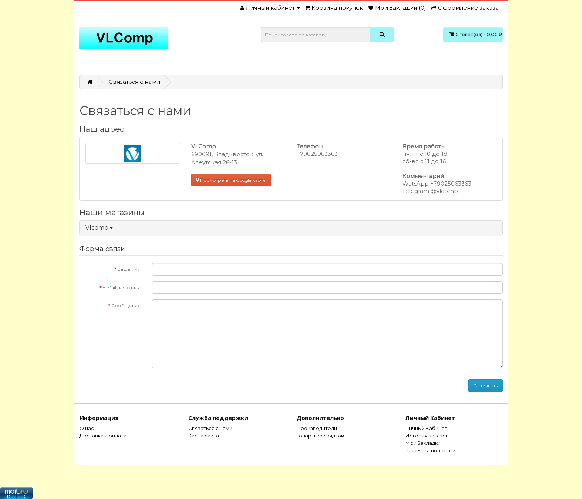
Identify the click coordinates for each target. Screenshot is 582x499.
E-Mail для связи (121, 287)
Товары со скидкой (320, 436)
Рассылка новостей (430, 450)
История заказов (427, 436)
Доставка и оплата (103, 436)
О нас (86, 428)
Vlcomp (99, 227)
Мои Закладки (423, 443)
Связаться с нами (134, 81)
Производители (317, 428)
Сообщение (126, 305)
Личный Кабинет (426, 428)
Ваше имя (129, 269)
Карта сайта (203, 436)
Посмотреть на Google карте (231, 180)
